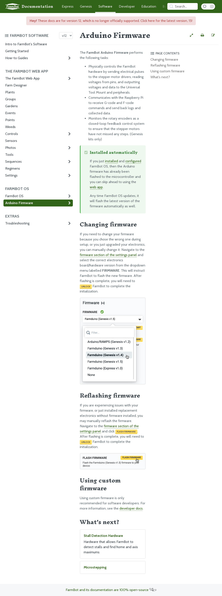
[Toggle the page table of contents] (184, 53)
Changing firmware (164, 59)
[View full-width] (191, 35)
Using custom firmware (167, 71)
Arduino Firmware (19, 203)
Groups (10, 99)
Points (10, 120)
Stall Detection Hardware (113, 544)
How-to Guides (16, 58)
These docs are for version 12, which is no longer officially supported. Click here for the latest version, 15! (111, 21)
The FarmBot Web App (22, 78)
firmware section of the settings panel (108, 255)
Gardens (11, 106)
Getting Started (17, 51)
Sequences (13, 161)
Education (148, 6)
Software (105, 6)
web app (96, 187)
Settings (11, 175)
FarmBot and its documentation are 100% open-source (111, 590)
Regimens (12, 168)
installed (111, 161)
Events (10, 113)
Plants (10, 92)
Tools (9, 155)
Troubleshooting (17, 223)
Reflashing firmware (165, 65)
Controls (11, 134)
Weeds (10, 127)
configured (133, 161)
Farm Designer (16, 85)
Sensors (11, 141)
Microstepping (95, 567)
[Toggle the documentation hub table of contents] (30, 35)
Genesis (86, 6)
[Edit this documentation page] (213, 35)
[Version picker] (66, 35)
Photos (10, 148)
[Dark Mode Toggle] (208, 6)
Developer (127, 6)
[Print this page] (202, 35)
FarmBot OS (14, 196)
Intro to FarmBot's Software (26, 44)
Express (67, 6)
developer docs (131, 508)
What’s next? (160, 77)
